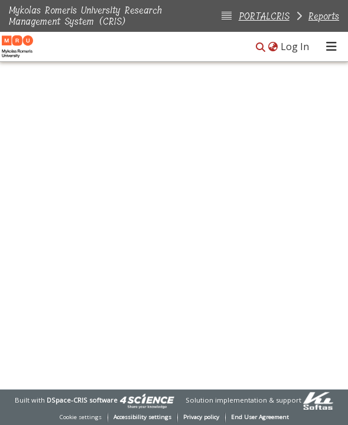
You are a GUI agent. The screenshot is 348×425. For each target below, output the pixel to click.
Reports (323, 16)
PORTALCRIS (264, 16)
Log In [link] (295, 46)
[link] (147, 400)
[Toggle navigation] (331, 46)
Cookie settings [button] (81, 417)
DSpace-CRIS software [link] (82, 400)
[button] (260, 47)
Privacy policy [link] (201, 417)
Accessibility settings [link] (142, 417)
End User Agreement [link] (260, 417)
